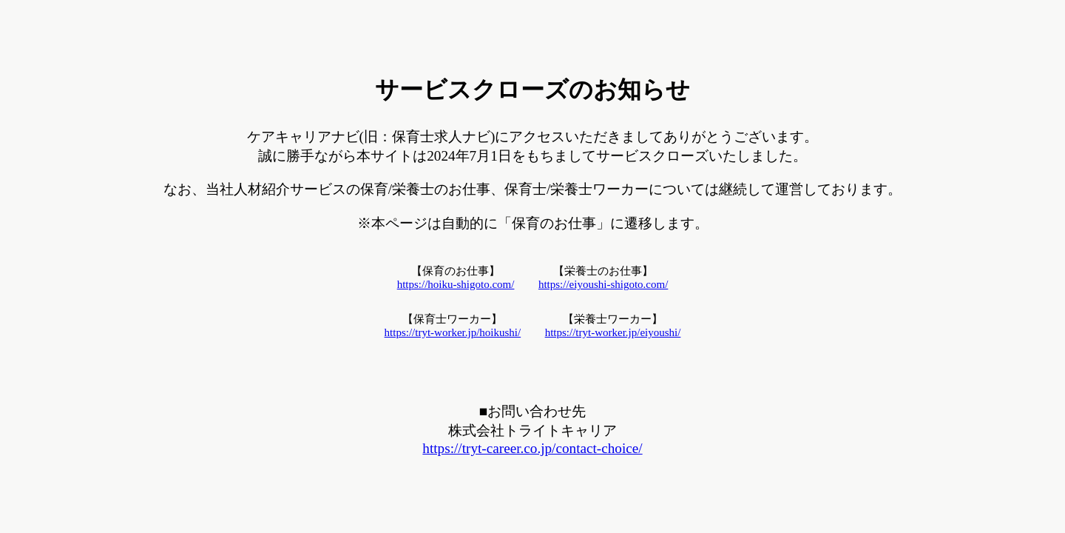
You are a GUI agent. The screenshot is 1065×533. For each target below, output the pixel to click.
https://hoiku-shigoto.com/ (456, 284)
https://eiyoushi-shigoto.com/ (603, 284)
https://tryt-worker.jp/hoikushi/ (453, 332)
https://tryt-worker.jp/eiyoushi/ (613, 332)
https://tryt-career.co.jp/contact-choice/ (532, 448)
